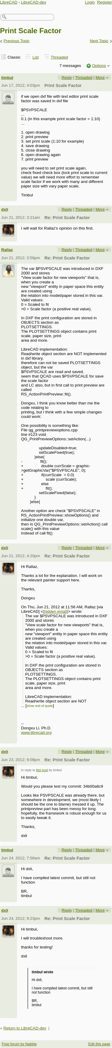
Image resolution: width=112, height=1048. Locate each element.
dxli (4, 209)
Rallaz (7, 250)
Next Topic (99, 41)
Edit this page (99, 1044)
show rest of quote (40, 706)
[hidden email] (55, 611)
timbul (7, 77)
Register (104, 2)
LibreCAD (8, 2)
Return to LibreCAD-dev (24, 1028)
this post (42, 770)
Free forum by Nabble (19, 1044)
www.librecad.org (36, 732)
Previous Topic (17, 41)
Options (99, 65)
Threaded (59, 57)
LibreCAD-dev (33, 2)
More (100, 77)
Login (90, 2)
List (36, 57)
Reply (67, 77)
